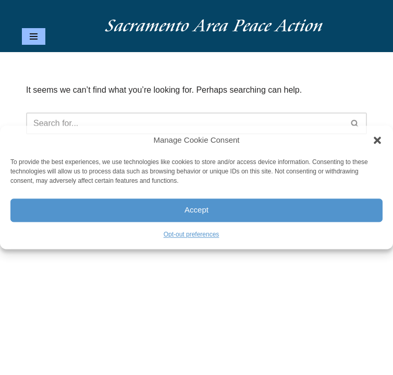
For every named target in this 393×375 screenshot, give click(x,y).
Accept (196, 210)
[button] (377, 140)
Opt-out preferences (191, 234)
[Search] (184, 123)
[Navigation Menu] (33, 36)
